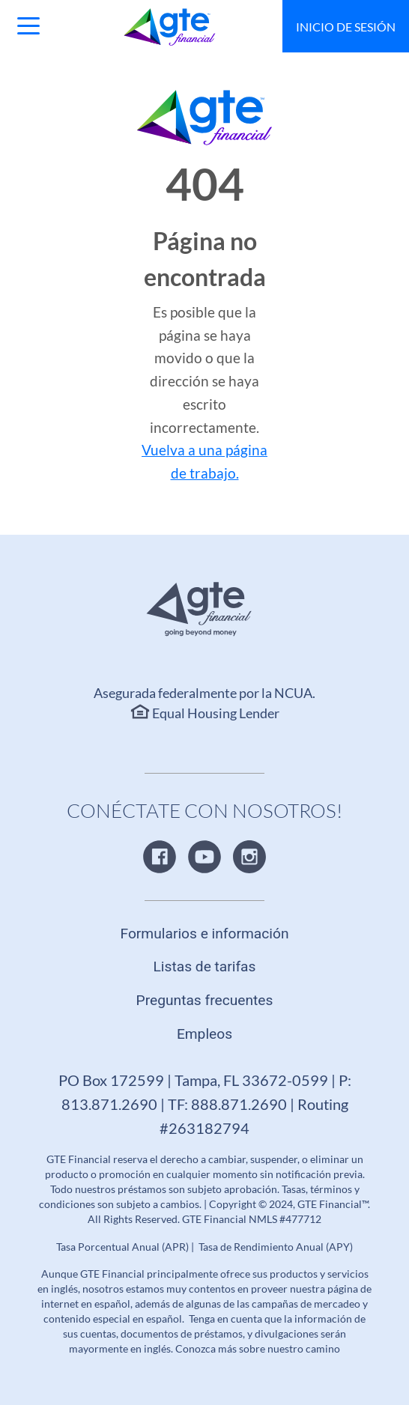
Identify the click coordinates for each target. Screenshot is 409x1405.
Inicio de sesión (346, 26)
